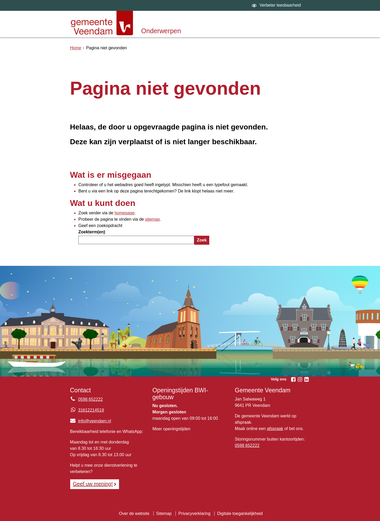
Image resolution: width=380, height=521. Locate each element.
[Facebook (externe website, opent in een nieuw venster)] (293, 379)
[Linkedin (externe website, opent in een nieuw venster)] (306, 379)
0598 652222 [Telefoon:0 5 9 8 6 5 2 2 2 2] (90, 399)
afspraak (275, 428)
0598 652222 (247, 445)
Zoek (202, 240)
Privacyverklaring (194, 513)
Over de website (134, 513)
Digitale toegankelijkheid (240, 513)
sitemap (152, 219)
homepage (125, 213)
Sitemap (164, 513)
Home (75, 48)
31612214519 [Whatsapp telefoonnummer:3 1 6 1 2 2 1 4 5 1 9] (91, 410)
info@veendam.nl (90, 421)
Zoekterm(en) (91, 232)
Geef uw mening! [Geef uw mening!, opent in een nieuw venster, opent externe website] (93, 484)
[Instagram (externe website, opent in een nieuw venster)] (300, 379)
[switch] (277, 5)
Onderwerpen (161, 31)
